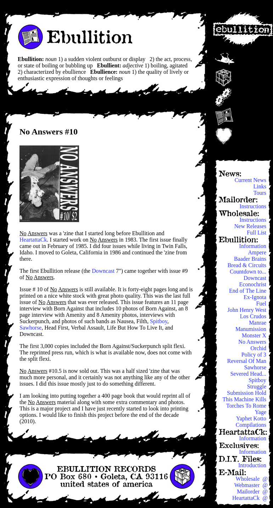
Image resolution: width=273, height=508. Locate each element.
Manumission (251, 329)
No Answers (253, 342)
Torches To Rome (247, 406)
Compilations (252, 425)
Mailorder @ (252, 491)
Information (253, 246)
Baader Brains (251, 259)
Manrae (258, 323)
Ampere (258, 252)
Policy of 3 (254, 355)
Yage (261, 412)
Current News (251, 180)
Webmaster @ (251, 485)
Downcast (103, 271)
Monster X (255, 335)
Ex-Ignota (256, 297)
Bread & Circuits (248, 265)
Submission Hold (247, 393)
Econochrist (253, 284)
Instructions (253, 206)
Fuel (262, 303)
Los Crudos (254, 316)
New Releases (251, 226)
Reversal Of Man (247, 361)
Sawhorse (30, 328)
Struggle (257, 386)
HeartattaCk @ (250, 498)
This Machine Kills (245, 399)
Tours (261, 193)
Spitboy (158, 321)
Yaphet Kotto (252, 418)
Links (261, 186)
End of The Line (248, 291)
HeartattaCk (33, 240)
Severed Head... (249, 374)
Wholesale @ (252, 479)
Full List (257, 233)
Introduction (253, 465)
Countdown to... (249, 272)
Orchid (259, 348)
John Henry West (247, 310)
